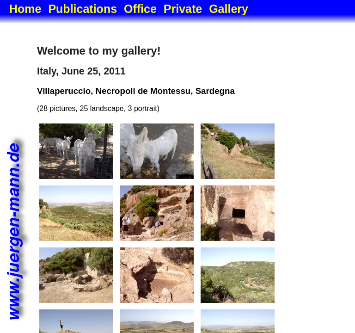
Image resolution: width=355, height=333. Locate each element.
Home (25, 8)
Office (140, 8)
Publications (82, 8)
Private (183, 8)
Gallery (228, 8)
